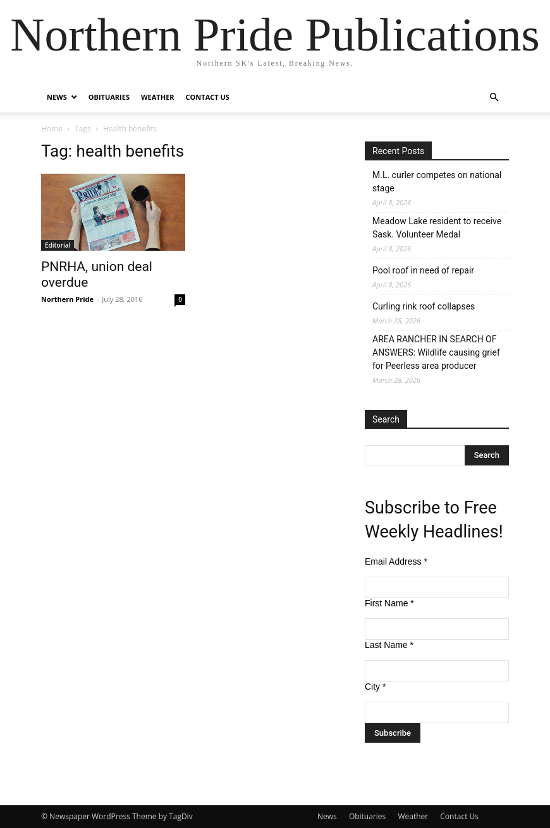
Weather (157, 97)
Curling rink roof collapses (423, 306)
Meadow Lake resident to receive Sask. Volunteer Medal (436, 227)
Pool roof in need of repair (423, 270)
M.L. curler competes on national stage (436, 181)
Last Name (389, 645)
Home (52, 128)
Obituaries (109, 97)
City (375, 686)
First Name (389, 603)
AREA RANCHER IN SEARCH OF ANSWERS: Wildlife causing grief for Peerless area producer (436, 352)
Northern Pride (67, 299)
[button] (494, 98)
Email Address (396, 561)
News (57, 97)
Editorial (57, 245)
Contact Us (207, 97)
